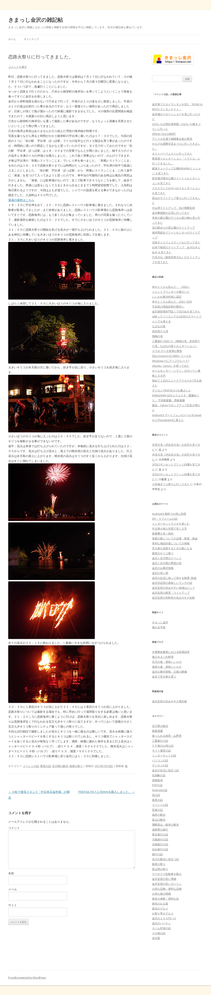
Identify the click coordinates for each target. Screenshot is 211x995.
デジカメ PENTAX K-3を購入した (171, 390)
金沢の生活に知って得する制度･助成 (174, 578)
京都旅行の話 (160, 844)
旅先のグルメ (160, 908)
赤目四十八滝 (160, 331)
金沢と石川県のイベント (167, 558)
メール (12, 889)
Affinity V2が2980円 (164, 134)
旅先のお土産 (160, 903)
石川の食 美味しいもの (167, 662)
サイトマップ (31, 39)
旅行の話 (157, 854)
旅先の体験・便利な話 (165, 898)
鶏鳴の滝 (157, 336)
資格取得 (157, 780)
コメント (14, 828)
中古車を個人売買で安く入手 (169, 528)
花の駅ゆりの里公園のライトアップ (173, 227)
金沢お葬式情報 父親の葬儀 (169, 671)
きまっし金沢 (160, 622)
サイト (12, 905)
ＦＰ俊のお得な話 (162, 745)
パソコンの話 (160, 760)
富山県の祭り (160, 869)
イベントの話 (31, 766)
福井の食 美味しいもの (167, 667)
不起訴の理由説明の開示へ (168, 306)
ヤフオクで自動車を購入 (167, 874)
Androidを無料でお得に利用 (169, 514)
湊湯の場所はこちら (21, 200)
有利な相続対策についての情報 (171, 543)
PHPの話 (157, 785)
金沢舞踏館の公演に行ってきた (171, 213)
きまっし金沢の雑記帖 (35, 19)
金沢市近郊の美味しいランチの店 (172, 583)
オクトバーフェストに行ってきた (172, 153)
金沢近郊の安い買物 (164, 879)
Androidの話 (159, 790)
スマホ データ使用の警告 (167, 351)
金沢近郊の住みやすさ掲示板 (169, 701)
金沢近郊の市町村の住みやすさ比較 (173, 597)
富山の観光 (158, 819)
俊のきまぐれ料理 (162, 657)
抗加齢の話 (158, 775)
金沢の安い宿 (160, 573)
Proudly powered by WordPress (27, 977)
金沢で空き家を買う (164, 676)
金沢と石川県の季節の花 (167, 563)
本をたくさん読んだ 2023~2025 (172, 301)
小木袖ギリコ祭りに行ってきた (171, 484)
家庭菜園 (157, 731)
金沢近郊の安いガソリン (167, 884)
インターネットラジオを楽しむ (171, 523)
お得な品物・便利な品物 (167, 889)
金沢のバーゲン (161, 923)
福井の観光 (158, 815)
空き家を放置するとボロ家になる (172, 548)
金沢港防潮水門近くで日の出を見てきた (176, 311)
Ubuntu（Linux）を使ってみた (170, 366)
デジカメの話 (160, 765)
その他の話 (158, 933)
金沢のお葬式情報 (162, 568)
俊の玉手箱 (158, 627)
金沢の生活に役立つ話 (165, 770)
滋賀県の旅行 (160, 829)
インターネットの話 (164, 755)
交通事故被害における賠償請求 (171, 652)
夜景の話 (45, 766)
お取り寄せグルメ (162, 913)
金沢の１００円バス (164, 918)
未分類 (156, 938)
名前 (11, 873)
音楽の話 (157, 810)
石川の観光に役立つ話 (165, 859)
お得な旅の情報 (161, 894)
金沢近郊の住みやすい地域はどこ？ (173, 588)
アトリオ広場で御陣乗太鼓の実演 (172, 139)
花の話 (156, 795)
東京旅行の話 (160, 834)
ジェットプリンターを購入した (171, 292)
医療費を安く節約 (162, 533)
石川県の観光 (60, 766)
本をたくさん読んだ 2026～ (171, 287)
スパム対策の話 (161, 928)
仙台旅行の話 (160, 849)
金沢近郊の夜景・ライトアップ (171, 593)
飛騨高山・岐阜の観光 (165, 824)
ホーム (12, 39)
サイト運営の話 (161, 750)
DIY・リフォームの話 (164, 519)
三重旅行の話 (160, 741)
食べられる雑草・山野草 (167, 736)
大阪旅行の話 (160, 839)
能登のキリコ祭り (162, 553)
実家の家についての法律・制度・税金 (175, 538)
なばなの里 (158, 326)
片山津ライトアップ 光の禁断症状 (173, 208)
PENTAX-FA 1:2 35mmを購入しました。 (106, 792)
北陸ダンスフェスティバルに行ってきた (176, 242)
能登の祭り (76, 766)
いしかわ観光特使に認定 (167, 296)
